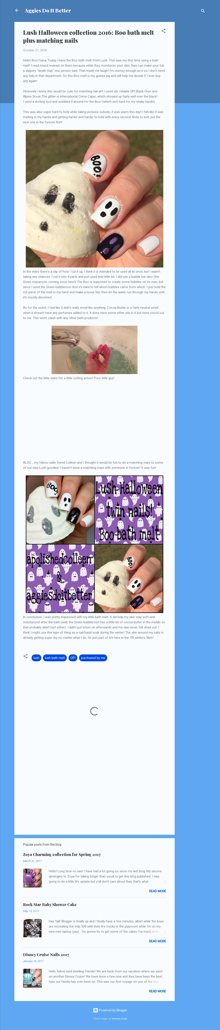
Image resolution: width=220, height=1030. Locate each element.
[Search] (203, 11)
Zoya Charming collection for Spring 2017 (62, 854)
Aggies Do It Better (48, 10)
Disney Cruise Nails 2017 (46, 954)
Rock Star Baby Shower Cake (50, 904)
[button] (163, 31)
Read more (157, 891)
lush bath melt (55, 658)
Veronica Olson (119, 1018)
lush (36, 658)
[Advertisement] (192, 86)
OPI (72, 658)
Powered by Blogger (110, 1010)
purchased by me (93, 658)
